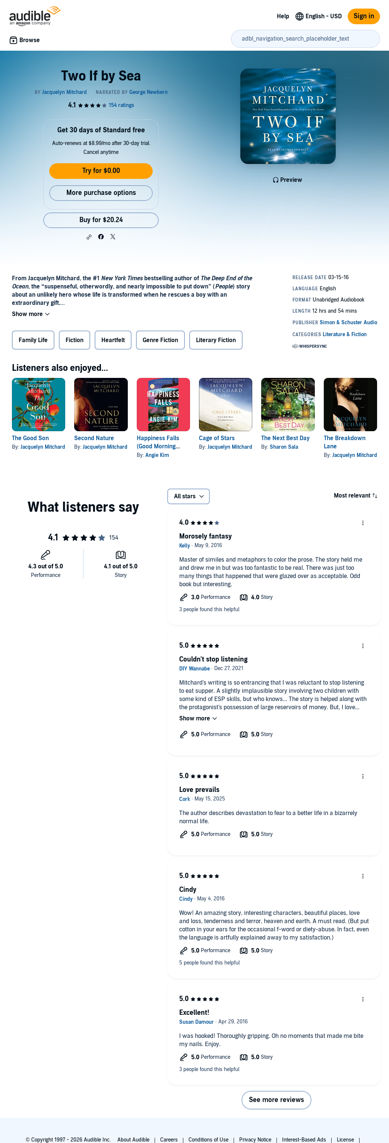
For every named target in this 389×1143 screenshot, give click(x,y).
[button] (89, 237)
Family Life (33, 340)
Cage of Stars (217, 438)
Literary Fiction (216, 340)
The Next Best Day (285, 438)
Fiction (74, 340)
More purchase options (101, 193)
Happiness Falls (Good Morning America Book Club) (163, 446)
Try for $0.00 (101, 171)
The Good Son (30, 438)
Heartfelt (113, 340)
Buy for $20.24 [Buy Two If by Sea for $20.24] (101, 220)
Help (283, 16)
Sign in (364, 16)
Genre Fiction (160, 340)
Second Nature (94, 438)
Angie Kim (157, 455)
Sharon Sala (284, 447)
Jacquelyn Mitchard (42, 447)
